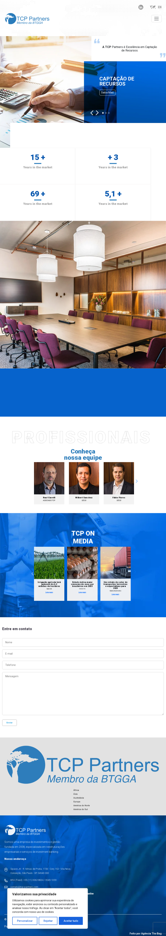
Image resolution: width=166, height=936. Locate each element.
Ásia (75, 797)
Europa (76, 805)
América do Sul (80, 812)
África (76, 793)
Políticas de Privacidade (18, 929)
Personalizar (25, 920)
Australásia (78, 801)
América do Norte (81, 809)
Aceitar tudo (71, 920)
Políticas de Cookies (45, 929)
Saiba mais (107, 92)
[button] (92, 112)
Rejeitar (48, 920)
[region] (47, 908)
